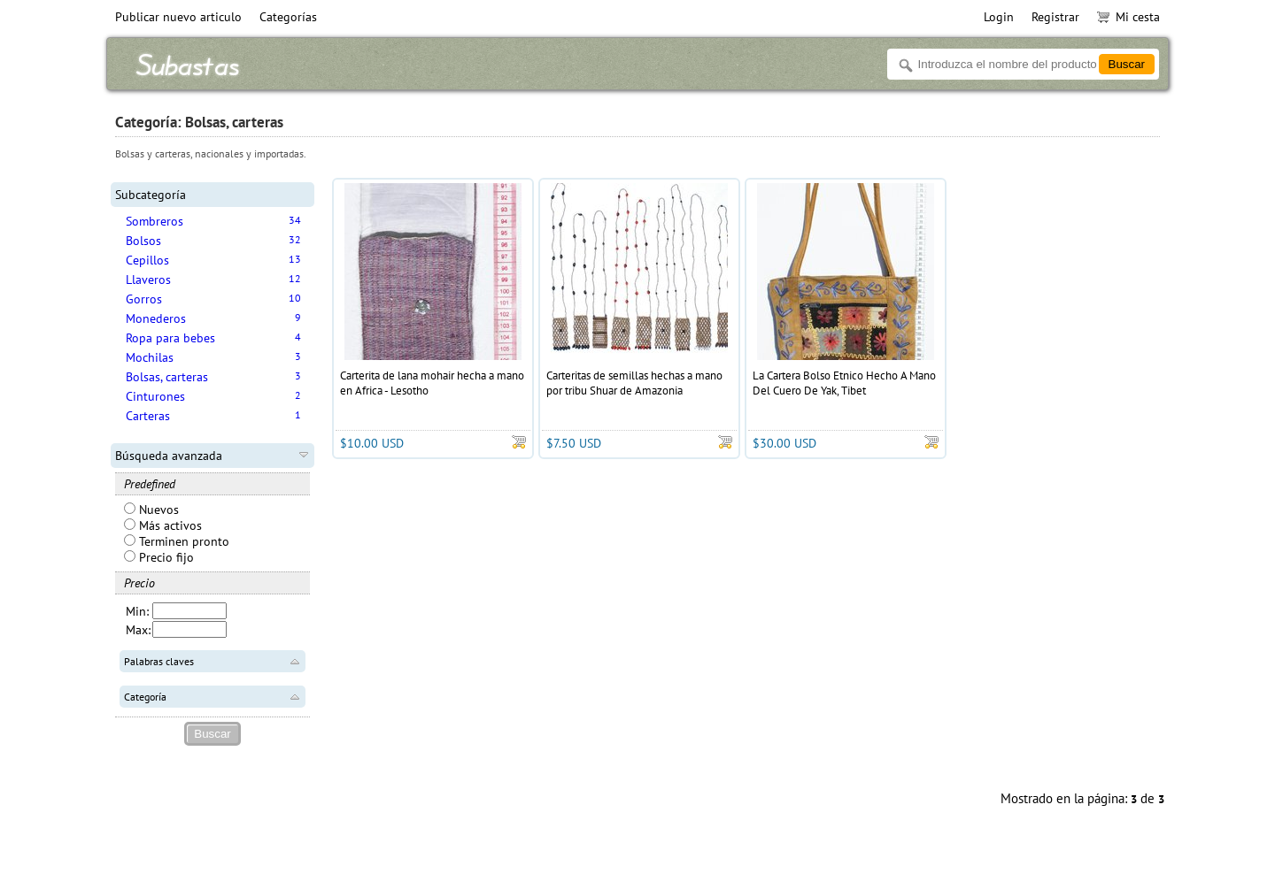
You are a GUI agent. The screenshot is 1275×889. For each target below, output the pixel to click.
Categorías (288, 17)
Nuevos (151, 509)
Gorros (144, 299)
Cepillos (147, 260)
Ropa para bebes (170, 338)
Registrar (1055, 17)
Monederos (156, 318)
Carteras (148, 416)
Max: (138, 630)
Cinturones (155, 396)
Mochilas (150, 357)
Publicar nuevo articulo (178, 17)
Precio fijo (159, 557)
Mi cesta (1128, 17)
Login (999, 17)
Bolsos (143, 241)
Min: (137, 611)
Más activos (163, 525)
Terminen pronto (176, 541)
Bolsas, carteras (167, 377)
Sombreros (154, 221)
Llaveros (148, 279)
